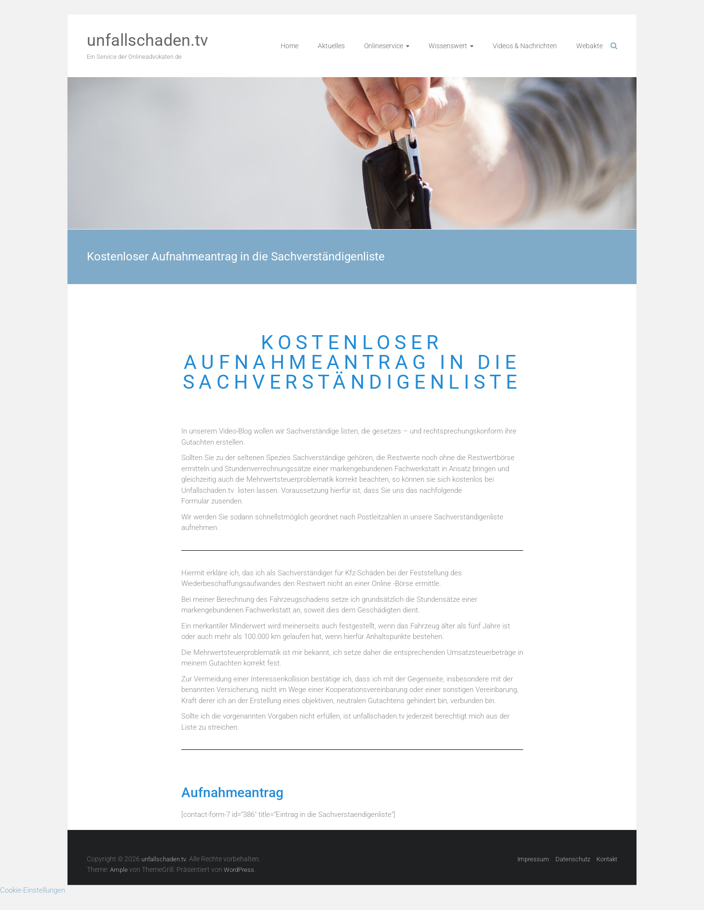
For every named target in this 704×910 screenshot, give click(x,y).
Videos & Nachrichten (525, 46)
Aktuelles (331, 46)
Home (289, 46)
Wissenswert (448, 46)
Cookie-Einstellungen (32, 890)
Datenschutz (572, 859)
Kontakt (606, 859)
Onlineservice (383, 46)
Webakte (589, 46)
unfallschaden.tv (147, 40)
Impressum (533, 859)
